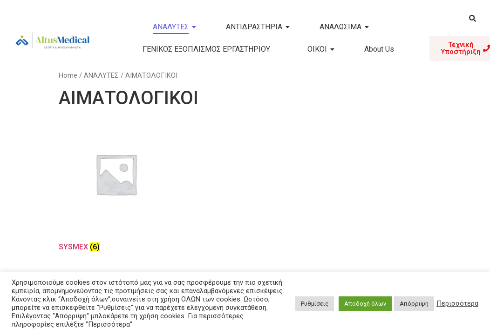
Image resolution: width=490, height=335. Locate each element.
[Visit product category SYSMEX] (116, 186)
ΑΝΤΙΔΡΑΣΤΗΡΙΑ (258, 26)
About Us (379, 49)
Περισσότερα (457, 303)
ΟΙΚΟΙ (320, 49)
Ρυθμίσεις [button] (314, 303)
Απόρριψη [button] (414, 303)
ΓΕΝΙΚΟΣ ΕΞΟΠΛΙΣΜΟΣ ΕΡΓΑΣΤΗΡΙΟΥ (206, 49)
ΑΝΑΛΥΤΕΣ (174, 26)
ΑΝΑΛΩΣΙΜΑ (344, 26)
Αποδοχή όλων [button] (365, 303)
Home (68, 75)
